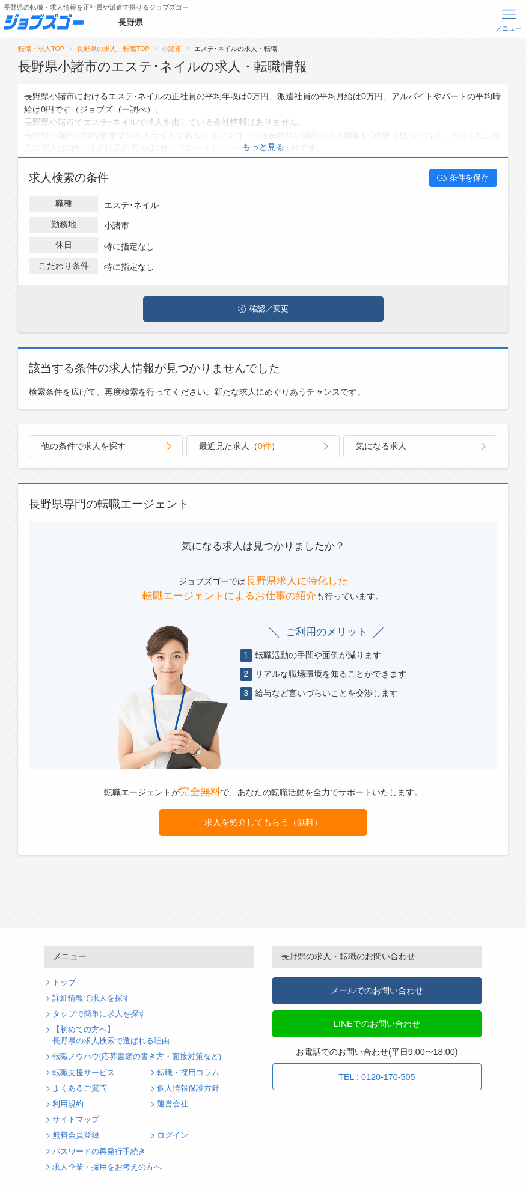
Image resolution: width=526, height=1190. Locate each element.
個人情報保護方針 (188, 1088)
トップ (64, 982)
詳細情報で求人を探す (91, 998)
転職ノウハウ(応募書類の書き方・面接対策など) (136, 1056)
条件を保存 (463, 178)
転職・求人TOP (41, 48)
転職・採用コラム (188, 1073)
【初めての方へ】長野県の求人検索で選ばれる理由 (111, 1035)
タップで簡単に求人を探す (99, 1014)
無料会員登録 (75, 1135)
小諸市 (172, 48)
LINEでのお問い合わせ (377, 1023)
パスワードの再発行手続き (99, 1151)
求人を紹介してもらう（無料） (263, 822)
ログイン (172, 1135)
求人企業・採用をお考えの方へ (107, 1167)
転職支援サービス (83, 1073)
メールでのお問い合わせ (377, 990)
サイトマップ (75, 1119)
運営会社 (172, 1104)
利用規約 (68, 1104)
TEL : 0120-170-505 (376, 1077)
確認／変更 (263, 309)
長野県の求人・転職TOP (113, 48)
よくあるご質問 (79, 1088)
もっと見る (263, 146)
